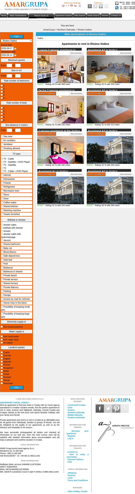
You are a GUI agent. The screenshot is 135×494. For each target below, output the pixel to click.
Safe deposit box (11, 256)
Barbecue (8, 268)
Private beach (10, 275)
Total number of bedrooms (16, 81)
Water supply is (16, 331)
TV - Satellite (9, 165)
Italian (6, 371)
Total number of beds (16, 103)
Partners (71, 475)
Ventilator (8, 144)
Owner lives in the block (15, 303)
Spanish (7, 362)
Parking (7, 291)
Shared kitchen (10, 206)
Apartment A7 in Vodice (102, 50)
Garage (7, 295)
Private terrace (10, 279)
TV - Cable (8, 159)
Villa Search (79, 15)
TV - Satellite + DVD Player (16, 162)
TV (4, 168)
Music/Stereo (9, 252)
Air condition (9, 140)
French (6, 365)
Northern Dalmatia (76, 412)
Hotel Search (93, 15)
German (7, 355)
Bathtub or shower (16, 220)
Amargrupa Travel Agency (14, 402)
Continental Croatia (76, 405)
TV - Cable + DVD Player (15, 171)
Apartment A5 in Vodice (102, 90)
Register (71, 436)
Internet (7, 175)
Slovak (6, 380)
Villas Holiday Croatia (77, 491)
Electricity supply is (16, 322)
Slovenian (8, 383)
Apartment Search (63, 15)
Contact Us (116, 15)
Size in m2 (16, 70)
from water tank (10, 339)
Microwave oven (11, 191)
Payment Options (75, 459)
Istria (70, 407)
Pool (5, 264)
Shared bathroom (11, 244)
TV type (16, 154)
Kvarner (71, 410)
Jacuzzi (7, 240)
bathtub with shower (13, 228)
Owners (105, 15)
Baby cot (7, 248)
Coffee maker (10, 202)
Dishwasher (9, 179)
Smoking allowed (11, 148)
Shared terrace (10, 283)
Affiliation (72, 473)
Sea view (7, 136)
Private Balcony (11, 287)
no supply (8, 343)
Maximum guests (16, 60)
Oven (6, 198)
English (6, 359)
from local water (11, 336)
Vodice (40, 38)
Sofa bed (7, 260)
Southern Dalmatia (76, 417)
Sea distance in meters (16, 125)
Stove (6, 194)
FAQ (70, 462)
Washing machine (12, 210)
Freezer (7, 183)
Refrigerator (9, 187)
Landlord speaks (16, 347)
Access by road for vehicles (16, 299)
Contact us (73, 452)
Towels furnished (11, 214)
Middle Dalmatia (75, 415)
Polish (6, 374)
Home (3, 15)
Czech (6, 352)
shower (6, 231)
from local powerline (13, 327)
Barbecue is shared (12, 271)
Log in (70, 438)
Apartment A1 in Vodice (53, 171)
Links (70, 478)
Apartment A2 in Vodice (102, 171)
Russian (7, 377)
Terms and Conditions (78, 480)
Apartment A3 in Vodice (102, 130)
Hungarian (8, 368)
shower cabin (9, 225)
